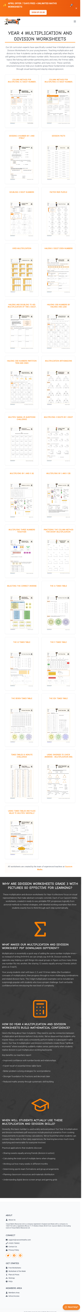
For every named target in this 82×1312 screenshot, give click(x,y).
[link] (8, 1255)
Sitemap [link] (10, 1278)
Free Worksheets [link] (13, 1268)
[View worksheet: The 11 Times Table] (58, 607)
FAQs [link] (9, 1281)
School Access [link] (12, 1296)
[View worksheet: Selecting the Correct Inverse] (22, 607)
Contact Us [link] (11, 1247)
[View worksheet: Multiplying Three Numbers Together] (22, 551)
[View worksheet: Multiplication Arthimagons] (58, 382)
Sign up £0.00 (38, 12)
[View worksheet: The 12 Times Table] (22, 663)
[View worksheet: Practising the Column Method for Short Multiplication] (58, 551)
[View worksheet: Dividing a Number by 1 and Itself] (22, 157)
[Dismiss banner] (76, 8)
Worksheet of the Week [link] (16, 1271)
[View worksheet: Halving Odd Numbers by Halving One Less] (58, 326)
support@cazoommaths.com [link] (18, 1240)
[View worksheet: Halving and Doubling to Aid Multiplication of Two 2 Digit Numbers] (22, 326)
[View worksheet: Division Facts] (58, 157)
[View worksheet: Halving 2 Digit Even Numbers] (58, 270)
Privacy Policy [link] (12, 1250)
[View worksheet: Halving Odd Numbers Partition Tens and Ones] (22, 382)
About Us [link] (10, 1220)
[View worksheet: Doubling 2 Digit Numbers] (22, 213)
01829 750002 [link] (13, 1243)
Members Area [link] (12, 1293)
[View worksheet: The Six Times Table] (58, 720)
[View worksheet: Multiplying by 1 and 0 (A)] (22, 495)
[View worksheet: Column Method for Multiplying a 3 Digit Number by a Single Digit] (58, 101)
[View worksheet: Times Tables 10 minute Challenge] (22, 776)
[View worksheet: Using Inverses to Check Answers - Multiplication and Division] (58, 776)
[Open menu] (74, 21)
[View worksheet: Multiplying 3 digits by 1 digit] (58, 438)
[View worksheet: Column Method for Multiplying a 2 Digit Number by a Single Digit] (22, 101)
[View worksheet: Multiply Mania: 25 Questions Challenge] (22, 438)
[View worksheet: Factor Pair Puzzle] (58, 213)
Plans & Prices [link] (12, 1275)
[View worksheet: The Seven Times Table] (22, 720)
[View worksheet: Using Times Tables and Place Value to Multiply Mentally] (22, 832)
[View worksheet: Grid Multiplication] (22, 270)
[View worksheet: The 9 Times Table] (58, 663)
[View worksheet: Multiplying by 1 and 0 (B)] (58, 495)
